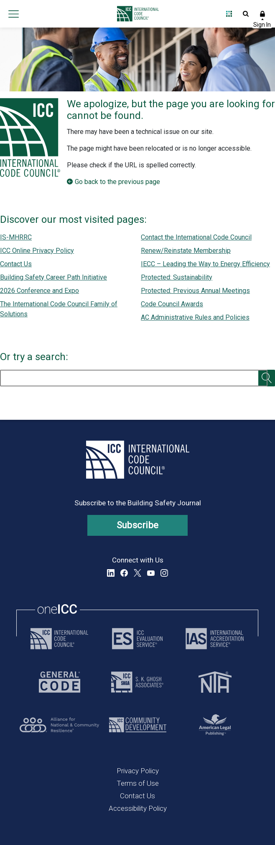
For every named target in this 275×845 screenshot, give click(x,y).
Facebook (124, 573)
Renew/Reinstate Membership (186, 251)
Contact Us (16, 264)
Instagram (164, 573)
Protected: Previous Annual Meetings (195, 291)
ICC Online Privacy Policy (37, 251)
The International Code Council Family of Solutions (58, 309)
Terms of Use (138, 783)
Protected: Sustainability (176, 277)
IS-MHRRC (16, 237)
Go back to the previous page (117, 182)
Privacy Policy (138, 771)
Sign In (262, 14)
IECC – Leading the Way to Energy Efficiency (205, 264)
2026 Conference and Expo (39, 291)
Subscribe (138, 525)
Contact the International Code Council (196, 237)
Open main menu (13, 14)
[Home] (135, 14)
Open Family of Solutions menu (229, 14)
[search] (133, 378)
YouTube (151, 573)
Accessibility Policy (138, 808)
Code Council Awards (172, 304)
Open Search (245, 14)
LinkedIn (111, 573)
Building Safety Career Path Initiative (53, 277)
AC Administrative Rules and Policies (195, 317)
